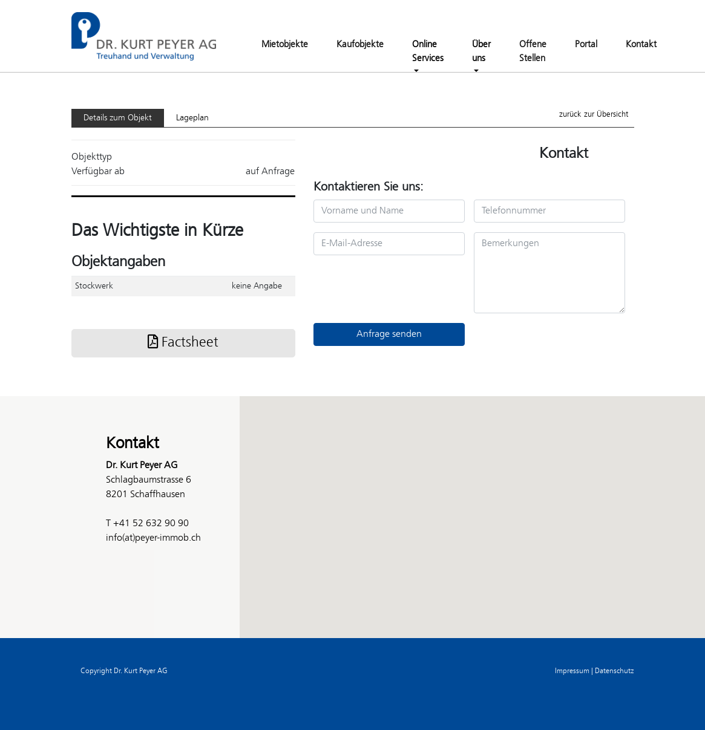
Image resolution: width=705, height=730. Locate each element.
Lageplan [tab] (192, 118)
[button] (353, 506)
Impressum (572, 671)
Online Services (428, 52)
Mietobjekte (284, 45)
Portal (586, 45)
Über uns (481, 52)
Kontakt (641, 45)
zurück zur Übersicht (593, 115)
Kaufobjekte (360, 45)
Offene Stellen (532, 52)
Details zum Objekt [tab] (118, 118)
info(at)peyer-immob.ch (153, 538)
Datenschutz (614, 671)
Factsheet (183, 343)
